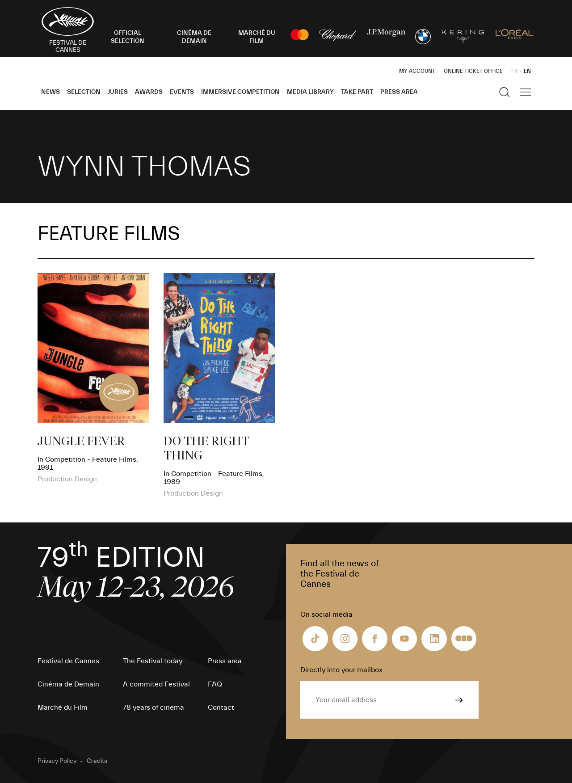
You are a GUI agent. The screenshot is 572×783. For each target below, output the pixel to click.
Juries (118, 92)
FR (514, 71)
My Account (417, 71)
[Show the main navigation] (525, 92)
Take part (357, 92)
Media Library (310, 92)
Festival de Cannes (68, 661)
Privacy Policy (57, 761)
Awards (149, 92)
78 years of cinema (153, 707)
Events (182, 92)
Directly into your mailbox (341, 670)
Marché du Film (63, 707)
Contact (221, 707)
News (50, 92)
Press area (399, 92)
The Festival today (152, 661)
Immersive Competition (240, 92)
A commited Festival (156, 684)
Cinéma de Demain (68, 684)
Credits (97, 761)
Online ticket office (473, 71)
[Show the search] (504, 92)
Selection (84, 92)
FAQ (215, 684)
